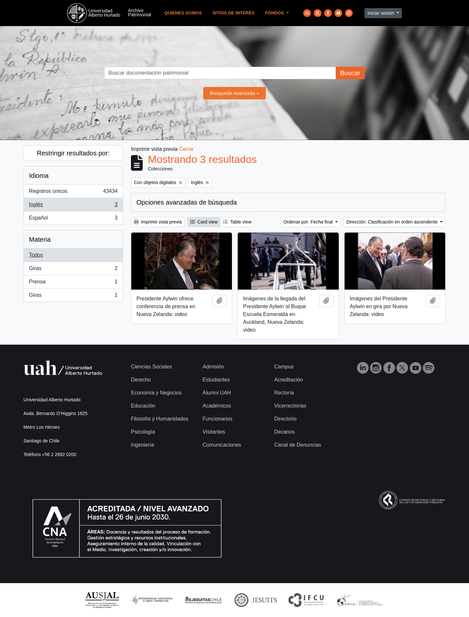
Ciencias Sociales (151, 366)
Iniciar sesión (381, 13)
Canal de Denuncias (297, 445)
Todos (36, 255)
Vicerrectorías (290, 406)
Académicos (217, 406)
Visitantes (214, 432)
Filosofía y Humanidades (159, 419)
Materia (40, 239)
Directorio (285, 419)
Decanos (284, 432)
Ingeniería (142, 445)
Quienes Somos (183, 12)
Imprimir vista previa (158, 221)
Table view (237, 221)
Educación (143, 406)
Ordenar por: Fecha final (308, 221)
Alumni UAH (217, 392)
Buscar (350, 73)
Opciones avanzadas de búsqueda (186, 202)
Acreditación (288, 379)
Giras (73, 270)
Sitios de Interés (233, 12)
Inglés (73, 206)
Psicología (143, 432)
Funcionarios (218, 419)
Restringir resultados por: (73, 153)
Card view (204, 221)
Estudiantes (216, 379)
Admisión (213, 366)
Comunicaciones (222, 445)
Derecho (140, 379)
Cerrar (186, 149)
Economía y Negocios (156, 392)
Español (73, 219)
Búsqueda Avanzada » (234, 93)
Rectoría (284, 392)
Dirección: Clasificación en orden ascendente (392, 221)
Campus (284, 366)
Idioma (39, 175)
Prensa (73, 283)
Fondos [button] (275, 12)
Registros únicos (73, 192)
